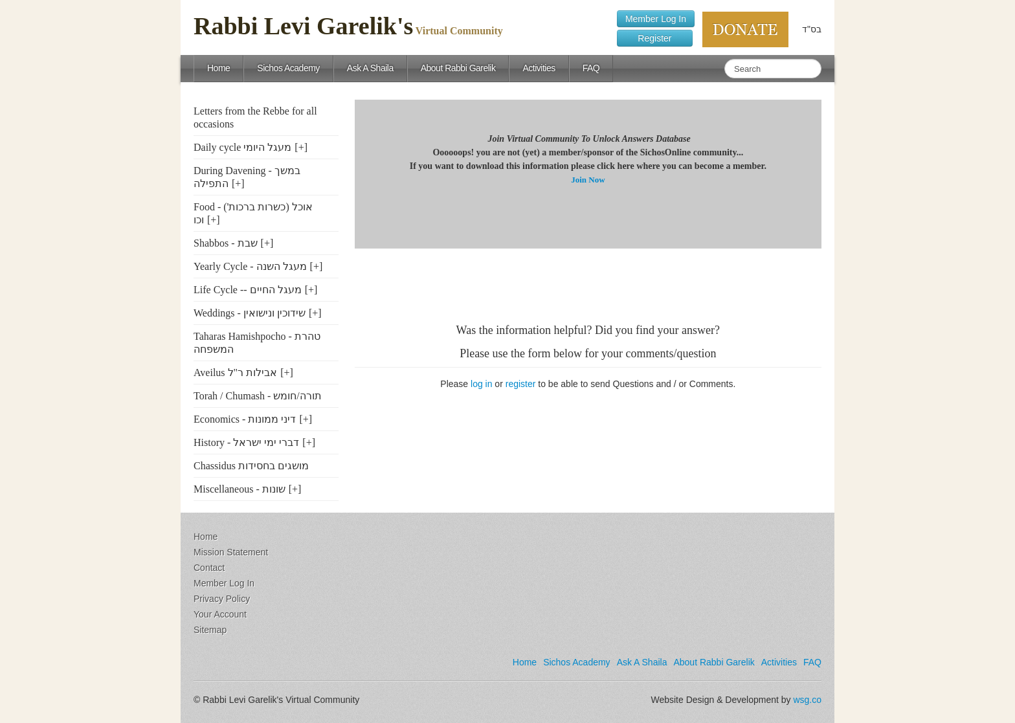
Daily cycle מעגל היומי (242, 147)
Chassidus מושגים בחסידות (251, 465)
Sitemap (210, 630)
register (521, 384)
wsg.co (807, 700)
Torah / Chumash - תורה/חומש (258, 395)
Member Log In (655, 19)
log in (481, 384)
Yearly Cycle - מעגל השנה (250, 266)
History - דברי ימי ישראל (246, 442)
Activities (538, 68)
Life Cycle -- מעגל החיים (248, 289)
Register (654, 38)
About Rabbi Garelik (458, 68)
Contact (209, 567)
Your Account (220, 614)
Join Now (588, 179)
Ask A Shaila (370, 68)
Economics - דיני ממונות (245, 419)
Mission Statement (231, 552)
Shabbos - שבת (226, 243)
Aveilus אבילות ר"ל (235, 372)
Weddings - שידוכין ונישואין (250, 312)
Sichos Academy (288, 68)
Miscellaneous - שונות (239, 489)
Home (218, 68)
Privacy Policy (222, 599)
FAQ (591, 68)
